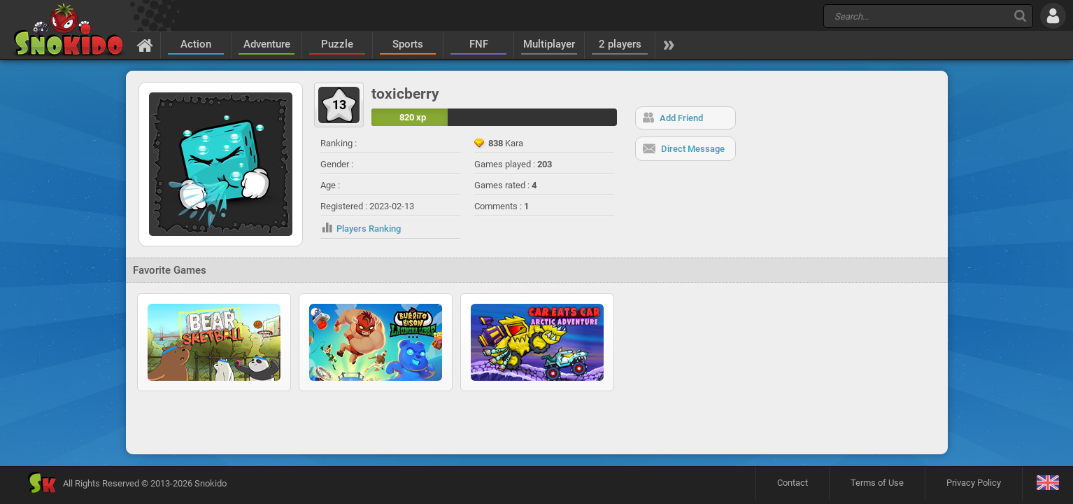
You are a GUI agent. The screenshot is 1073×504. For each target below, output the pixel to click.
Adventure (266, 44)
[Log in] (1053, 16)
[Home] (145, 45)
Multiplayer (549, 44)
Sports (407, 44)
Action (195, 44)
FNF (478, 44)
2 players (620, 44)
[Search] (1020, 16)
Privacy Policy (973, 482)
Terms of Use (877, 482)
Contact (792, 482)
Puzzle (337, 44)
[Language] (1047, 483)
